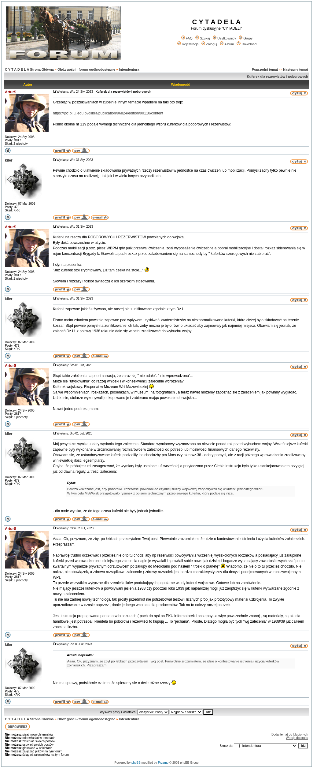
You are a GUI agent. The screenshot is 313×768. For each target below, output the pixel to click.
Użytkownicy (224, 38)
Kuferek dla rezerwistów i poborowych (277, 76)
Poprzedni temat (265, 69)
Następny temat (295, 69)
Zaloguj (209, 44)
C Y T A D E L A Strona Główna (29, 69)
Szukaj (202, 38)
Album (227, 44)
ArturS (10, 92)
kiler (9, 160)
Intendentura (129, 69)
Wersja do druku (297, 738)
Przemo (163, 762)
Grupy (245, 38)
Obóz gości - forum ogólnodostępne (86, 69)
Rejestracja (188, 44)
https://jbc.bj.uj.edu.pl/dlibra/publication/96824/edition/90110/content (108, 113)
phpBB (136, 762)
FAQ (187, 38)
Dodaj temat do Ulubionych (289, 734)
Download (246, 44)
